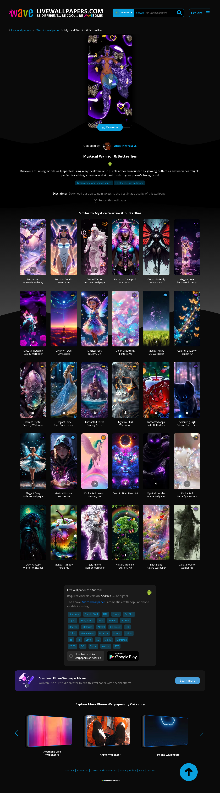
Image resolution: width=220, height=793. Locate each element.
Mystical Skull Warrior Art (125, 423)
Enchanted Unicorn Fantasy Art (94, 495)
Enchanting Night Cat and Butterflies (187, 423)
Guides (151, 770)
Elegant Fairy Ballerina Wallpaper (33, 495)
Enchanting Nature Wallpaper (156, 566)
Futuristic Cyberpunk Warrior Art (125, 281)
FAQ (141, 770)
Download (110, 127)
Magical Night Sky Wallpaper (156, 352)
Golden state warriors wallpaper (94, 182)
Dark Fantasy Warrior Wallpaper (33, 566)
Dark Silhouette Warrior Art (187, 566)
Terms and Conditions (104, 770)
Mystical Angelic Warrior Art (64, 281)
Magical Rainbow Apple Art (63, 566)
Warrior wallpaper (48, 30)
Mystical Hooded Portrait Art (63, 495)
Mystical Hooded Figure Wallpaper (156, 495)
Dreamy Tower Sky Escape (64, 352)
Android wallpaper (93, 602)
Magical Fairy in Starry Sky (94, 352)
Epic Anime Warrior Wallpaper (95, 566)
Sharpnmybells (119, 146)
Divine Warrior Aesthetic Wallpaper (95, 281)
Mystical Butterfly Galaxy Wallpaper (33, 352)
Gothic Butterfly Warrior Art (156, 281)
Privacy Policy (128, 770)
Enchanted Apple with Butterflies (156, 423)
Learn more (187, 680)
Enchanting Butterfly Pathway (33, 281)
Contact (69, 770)
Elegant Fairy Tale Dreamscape (64, 423)
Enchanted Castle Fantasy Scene (94, 423)
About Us (82, 770)
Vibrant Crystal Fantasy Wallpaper (33, 423)
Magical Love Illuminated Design (187, 281)
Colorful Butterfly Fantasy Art (125, 352)
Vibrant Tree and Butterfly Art (125, 566)
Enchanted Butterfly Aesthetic (187, 495)
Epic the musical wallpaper (129, 182)
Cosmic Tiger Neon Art (125, 493)
